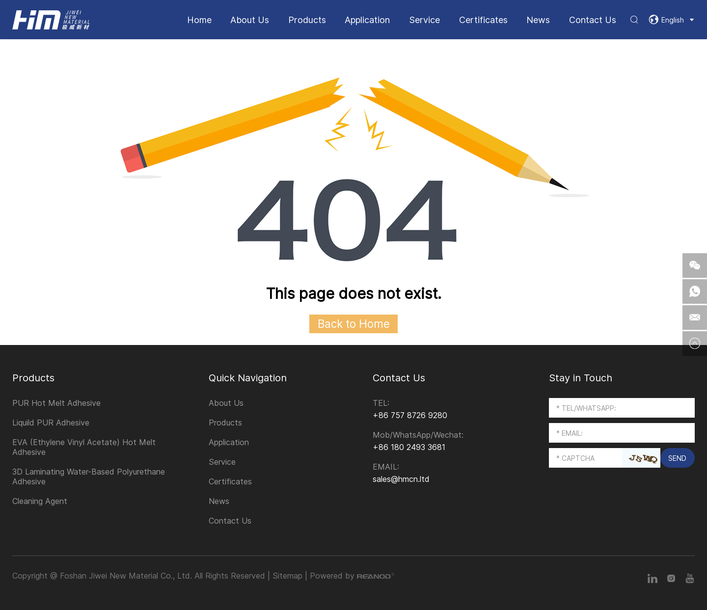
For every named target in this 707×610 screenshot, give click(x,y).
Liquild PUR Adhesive (50, 422)
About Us (249, 20)
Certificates (483, 20)
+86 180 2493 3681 (409, 447)
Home (199, 20)
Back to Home (354, 323)
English (672, 20)
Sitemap (287, 576)
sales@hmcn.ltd (401, 479)
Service (424, 20)
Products (307, 20)
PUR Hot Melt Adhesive (56, 403)
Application (367, 20)
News (538, 20)
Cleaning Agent (39, 501)
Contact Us (592, 20)
